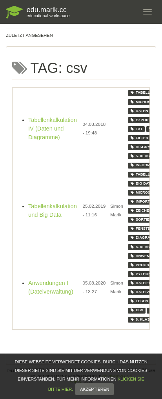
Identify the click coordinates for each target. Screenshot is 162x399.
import (140, 201)
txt (136, 129)
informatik (144, 165)
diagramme (144, 147)
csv (136, 310)
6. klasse (142, 247)
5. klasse (142, 156)
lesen (139, 301)
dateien (140, 283)
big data (141, 183)
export (140, 120)
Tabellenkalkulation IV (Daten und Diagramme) (52, 128)
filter (139, 138)
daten (139, 111)
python (140, 274)
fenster (141, 228)
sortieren (143, 219)
